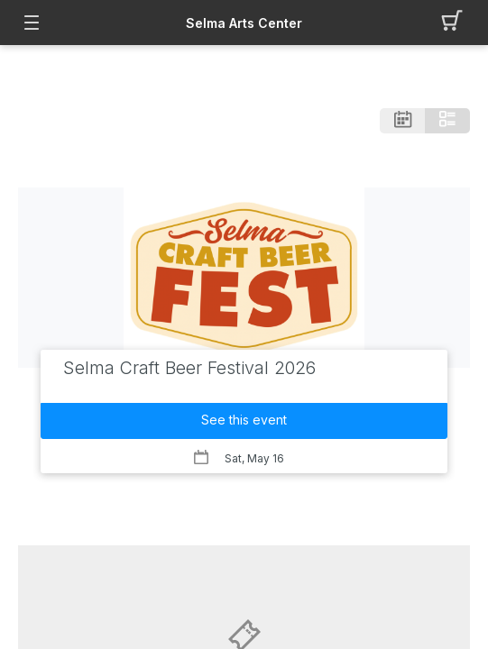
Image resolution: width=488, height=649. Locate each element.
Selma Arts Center (244, 23)
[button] (457, 23)
